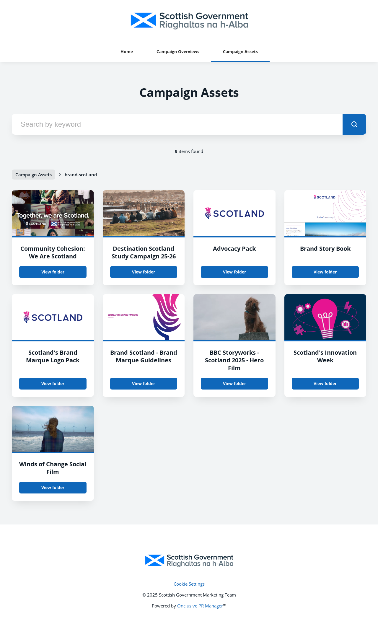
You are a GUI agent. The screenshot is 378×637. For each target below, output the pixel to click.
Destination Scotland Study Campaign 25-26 (144, 252)
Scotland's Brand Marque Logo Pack (52, 356)
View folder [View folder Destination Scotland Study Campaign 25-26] (143, 272)
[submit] (354, 124)
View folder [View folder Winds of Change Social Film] (52, 487)
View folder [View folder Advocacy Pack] (234, 272)
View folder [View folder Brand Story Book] (325, 272)
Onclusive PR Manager (200, 606)
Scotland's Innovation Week (325, 356)
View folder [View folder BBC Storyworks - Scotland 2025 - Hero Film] (234, 383)
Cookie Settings (189, 584)
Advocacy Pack (234, 248)
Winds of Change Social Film (52, 468)
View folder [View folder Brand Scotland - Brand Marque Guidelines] (143, 383)
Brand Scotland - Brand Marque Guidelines (143, 356)
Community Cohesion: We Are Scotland (52, 252)
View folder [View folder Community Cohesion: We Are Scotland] (52, 272)
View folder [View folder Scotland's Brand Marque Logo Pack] (52, 383)
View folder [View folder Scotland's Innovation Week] (325, 383)
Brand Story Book (325, 248)
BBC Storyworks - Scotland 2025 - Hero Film (234, 360)
